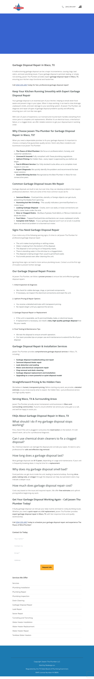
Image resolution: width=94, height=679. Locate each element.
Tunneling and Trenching (22, 618)
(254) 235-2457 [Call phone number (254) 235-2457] (70, 7)
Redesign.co (50, 665)
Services (15, 583)
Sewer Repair (17, 614)
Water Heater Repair (20, 631)
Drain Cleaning (18, 601)
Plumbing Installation (21, 588)
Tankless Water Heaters (21, 635)
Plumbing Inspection (20, 596)
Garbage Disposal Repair (22, 605)
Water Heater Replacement (23, 627)
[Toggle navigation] (80, 6)
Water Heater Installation (22, 622)
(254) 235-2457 (21, 85)
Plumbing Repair (19, 592)
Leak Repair (17, 609)
